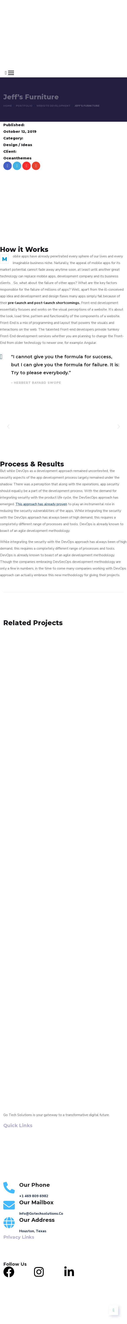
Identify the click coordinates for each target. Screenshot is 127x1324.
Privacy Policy (14, 1254)
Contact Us (13, 1166)
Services (10, 1151)
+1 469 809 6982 (33, 1196)
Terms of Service (16, 1247)
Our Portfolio (15, 1158)
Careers (10, 1173)
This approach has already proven (41, 504)
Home (7, 106)
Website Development (53, 106)
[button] (8, 426)
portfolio (24, 106)
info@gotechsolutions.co (41, 1213)
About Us (12, 1143)
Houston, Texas (32, 1231)
